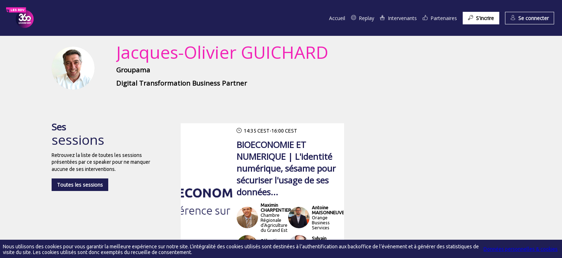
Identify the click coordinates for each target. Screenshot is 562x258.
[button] (481, 18)
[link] (337, 18)
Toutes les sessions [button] (80, 184)
